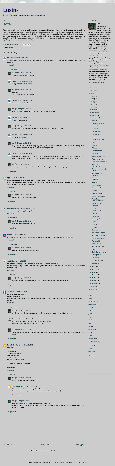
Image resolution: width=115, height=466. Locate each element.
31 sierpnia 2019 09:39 (24, 310)
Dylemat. (95, 190)
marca (94, 277)
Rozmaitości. (96, 241)
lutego (94, 280)
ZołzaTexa (10, 291)
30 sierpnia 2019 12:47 (24, 194)
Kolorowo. (95, 137)
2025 (92, 90)
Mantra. (94, 221)
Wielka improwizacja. (98, 156)
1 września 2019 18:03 (26, 319)
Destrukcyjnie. (96, 131)
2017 (92, 289)
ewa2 (9, 261)
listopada (95, 112)
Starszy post (80, 445)
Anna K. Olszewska (13, 208)
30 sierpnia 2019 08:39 (20, 57)
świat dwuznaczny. (94, 342)
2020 (92, 104)
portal (90, 332)
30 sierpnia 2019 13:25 (24, 126)
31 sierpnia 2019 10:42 (24, 377)
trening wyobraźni (94, 345)
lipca (94, 266)
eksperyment (92, 304)
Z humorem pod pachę (99, 232)
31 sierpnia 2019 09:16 (25, 153)
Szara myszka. (96, 219)
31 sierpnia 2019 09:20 (24, 164)
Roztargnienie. (96, 255)
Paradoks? (95, 257)
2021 (92, 102)
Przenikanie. (96, 134)
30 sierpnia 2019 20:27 (24, 247)
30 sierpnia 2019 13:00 (28, 208)
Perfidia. (94, 227)
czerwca (95, 269)
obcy (89, 323)
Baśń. (94, 142)
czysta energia (93, 301)
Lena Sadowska (12, 345)
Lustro (10, 10)
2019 (92, 107)
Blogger (84, 462)
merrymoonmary (59, 462)
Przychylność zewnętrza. (100, 235)
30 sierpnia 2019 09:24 (24, 89)
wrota (90, 348)
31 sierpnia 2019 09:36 (22, 291)
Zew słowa (91, 351)
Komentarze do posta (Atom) (48, 451)
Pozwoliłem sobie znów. (99, 162)
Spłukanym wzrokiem (98, 246)
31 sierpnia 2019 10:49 (30, 386)
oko (13, 72)
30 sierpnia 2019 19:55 (18, 261)
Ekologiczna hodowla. (99, 252)
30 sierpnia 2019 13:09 (24, 109)
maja (94, 272)
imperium (91, 307)
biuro (90, 298)
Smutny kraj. (96, 263)
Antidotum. (95, 145)
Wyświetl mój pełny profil (96, 82)
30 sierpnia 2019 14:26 (25, 134)
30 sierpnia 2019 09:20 (25, 81)
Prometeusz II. (96, 188)
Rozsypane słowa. (98, 260)
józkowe (91, 314)
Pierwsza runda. (97, 150)
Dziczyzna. (95, 230)
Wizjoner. (95, 182)
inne (89, 310)
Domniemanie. (96, 185)
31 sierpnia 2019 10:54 (24, 401)
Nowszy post (8, 445)
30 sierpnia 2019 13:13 (24, 221)
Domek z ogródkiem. (98, 196)
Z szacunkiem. (96, 244)
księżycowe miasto (94, 317)
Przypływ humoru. (97, 159)
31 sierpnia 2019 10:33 (25, 345)
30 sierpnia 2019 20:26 (24, 143)
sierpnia (95, 118)
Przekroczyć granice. (98, 238)
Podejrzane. (96, 216)
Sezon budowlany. (98, 193)
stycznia (95, 283)
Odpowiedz (10, 65)
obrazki (11, 47)
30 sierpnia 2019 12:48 (25, 100)
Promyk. (94, 208)
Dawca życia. (96, 128)
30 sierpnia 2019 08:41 (24, 72)
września (95, 115)
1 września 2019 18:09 (24, 329)
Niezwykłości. (96, 126)
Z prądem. (95, 153)
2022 (92, 99)
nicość (90, 320)
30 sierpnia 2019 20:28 (24, 278)
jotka (9, 234)
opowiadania (92, 329)
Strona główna (44, 445)
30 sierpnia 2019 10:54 (19, 178)
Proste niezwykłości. (98, 139)
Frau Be (10, 57)
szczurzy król (92, 338)
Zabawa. (94, 213)
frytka (9, 178)
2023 (92, 96)
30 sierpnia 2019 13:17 (25, 117)
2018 (92, 286)
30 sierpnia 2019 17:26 (18, 234)
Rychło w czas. (96, 210)
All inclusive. (96, 148)
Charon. (94, 224)
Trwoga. (94, 120)
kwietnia (95, 275)
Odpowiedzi (13, 69)
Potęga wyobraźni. (98, 123)
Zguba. (94, 249)
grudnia (94, 109)
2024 (92, 93)
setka (90, 335)
